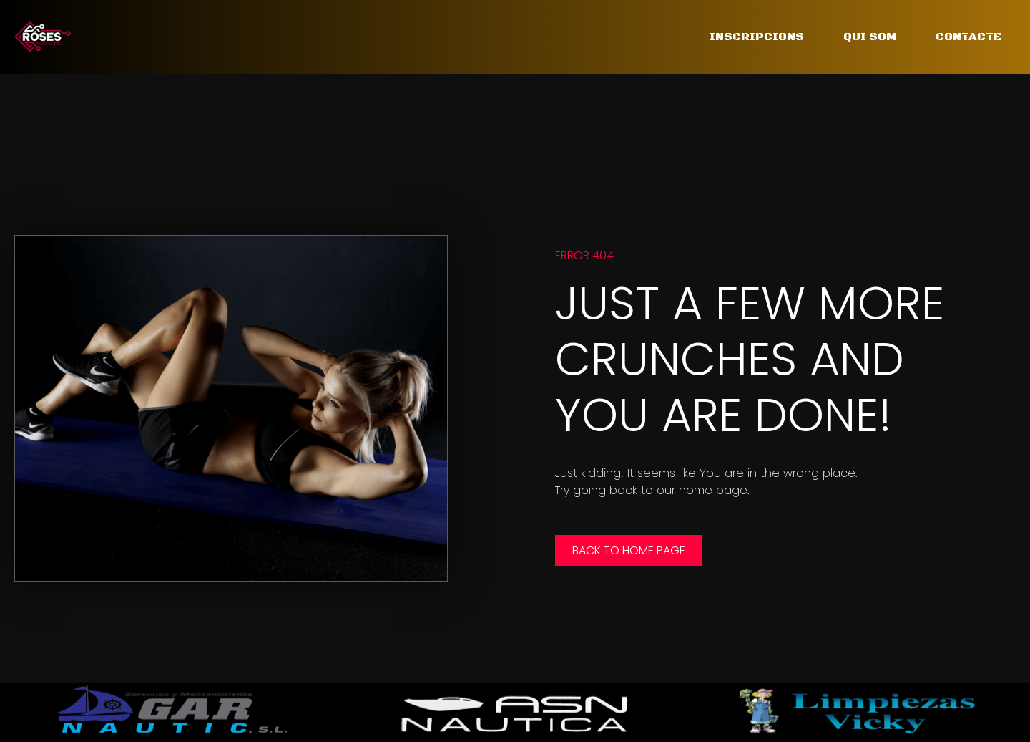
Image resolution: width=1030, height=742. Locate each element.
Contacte (968, 36)
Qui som (869, 36)
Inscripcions (757, 36)
